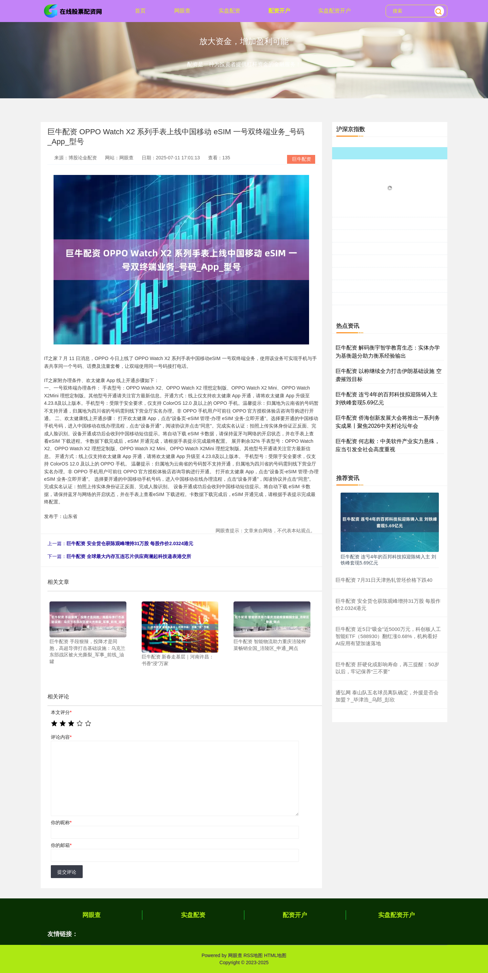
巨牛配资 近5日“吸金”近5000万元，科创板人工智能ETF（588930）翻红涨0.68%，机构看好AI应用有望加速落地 (388, 636)
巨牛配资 (301, 159)
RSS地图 (253, 955)
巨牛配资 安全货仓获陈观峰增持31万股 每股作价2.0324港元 (129, 543)
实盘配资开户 (334, 11)
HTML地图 (275, 955)
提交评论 (66, 872)
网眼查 (182, 11)
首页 (140, 11)
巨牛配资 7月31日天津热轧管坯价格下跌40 (384, 580)
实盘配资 (229, 11)
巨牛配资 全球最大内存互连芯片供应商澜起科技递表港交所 (128, 556)
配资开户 (279, 11)
